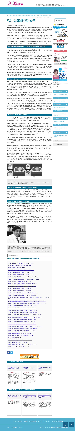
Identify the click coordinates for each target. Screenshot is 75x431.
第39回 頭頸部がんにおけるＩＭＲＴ (16, 267)
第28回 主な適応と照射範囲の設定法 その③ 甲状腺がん (21, 290)
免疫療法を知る (57, 132)
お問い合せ (20, 427)
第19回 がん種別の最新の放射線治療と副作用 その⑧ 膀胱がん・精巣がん (25, 314)
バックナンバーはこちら (60, 63)
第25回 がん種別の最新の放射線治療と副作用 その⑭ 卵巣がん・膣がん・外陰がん (27, 301)
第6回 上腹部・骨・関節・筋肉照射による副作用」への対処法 (22, 344)
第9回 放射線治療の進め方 (14, 337)
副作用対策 (32, 9)
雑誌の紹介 (12, 12)
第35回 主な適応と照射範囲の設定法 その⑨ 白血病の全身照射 (22, 276)
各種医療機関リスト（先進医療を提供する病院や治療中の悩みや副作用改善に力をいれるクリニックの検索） (61, 2)
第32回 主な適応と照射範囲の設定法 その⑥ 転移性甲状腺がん (22, 283)
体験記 (63, 9)
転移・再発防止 (53, 9)
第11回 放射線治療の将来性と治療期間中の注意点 (19, 333)
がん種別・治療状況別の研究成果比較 (44, 368)
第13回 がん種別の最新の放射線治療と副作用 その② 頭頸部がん (23, 328)
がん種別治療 (19, 421)
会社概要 (56, 140)
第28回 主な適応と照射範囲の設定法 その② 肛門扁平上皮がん (22, 292)
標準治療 (22, 9)
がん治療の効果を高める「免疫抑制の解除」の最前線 (14, 368)
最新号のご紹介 (60, 50)
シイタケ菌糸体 (57, 84)
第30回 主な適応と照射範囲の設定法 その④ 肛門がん (20, 288)
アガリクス (56, 82)
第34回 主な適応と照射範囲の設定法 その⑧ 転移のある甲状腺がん (23, 279)
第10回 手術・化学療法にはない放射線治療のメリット (20, 335)
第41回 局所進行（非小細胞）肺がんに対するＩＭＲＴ (20, 263)
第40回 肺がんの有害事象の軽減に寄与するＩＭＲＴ (20, 265)
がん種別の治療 (12, 9)
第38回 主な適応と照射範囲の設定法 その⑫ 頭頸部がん (21, 270)
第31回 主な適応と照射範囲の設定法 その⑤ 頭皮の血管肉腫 (22, 286)
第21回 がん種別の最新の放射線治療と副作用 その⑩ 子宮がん (22, 310)
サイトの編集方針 (58, 144)
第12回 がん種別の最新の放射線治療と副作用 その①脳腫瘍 (21, 330)
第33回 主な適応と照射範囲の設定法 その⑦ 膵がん (20, 281)
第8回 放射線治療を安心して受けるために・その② (20, 340)
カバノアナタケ (57, 86)
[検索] (60, 20)
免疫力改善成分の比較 (41, 2)
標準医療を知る (57, 98)
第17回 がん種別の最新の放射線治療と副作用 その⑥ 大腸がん (22, 319)
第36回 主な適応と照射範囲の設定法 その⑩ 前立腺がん (21, 274)
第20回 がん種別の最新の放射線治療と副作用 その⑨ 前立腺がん (23, 312)
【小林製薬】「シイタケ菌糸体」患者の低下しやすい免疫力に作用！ (29, 396)
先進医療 (22, 12)
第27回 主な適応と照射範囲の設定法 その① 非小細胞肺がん (22, 295)
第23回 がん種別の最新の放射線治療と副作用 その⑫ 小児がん (22, 305)
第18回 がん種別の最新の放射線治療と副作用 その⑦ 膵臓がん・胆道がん (25, 317)
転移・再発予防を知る (59, 110)
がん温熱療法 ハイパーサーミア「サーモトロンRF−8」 (29, 368)
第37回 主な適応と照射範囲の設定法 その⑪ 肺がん (20, 272)
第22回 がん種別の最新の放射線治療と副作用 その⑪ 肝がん (22, 308)
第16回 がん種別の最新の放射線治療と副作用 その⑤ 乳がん (22, 321)
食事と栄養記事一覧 (58, 118)
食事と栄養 (51, 2)
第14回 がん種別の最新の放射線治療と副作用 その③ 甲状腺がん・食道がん (25, 326)
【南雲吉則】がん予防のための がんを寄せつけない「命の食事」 (44, 396)
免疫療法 (32, 12)
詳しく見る (64, 60)
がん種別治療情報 (58, 91)
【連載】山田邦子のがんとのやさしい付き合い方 (14, 396)
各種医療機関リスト (63, 12)
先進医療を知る (57, 104)
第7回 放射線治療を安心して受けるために (18, 342)
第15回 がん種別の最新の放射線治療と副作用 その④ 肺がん (22, 324)
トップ (13, 421)
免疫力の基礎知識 (42, 12)
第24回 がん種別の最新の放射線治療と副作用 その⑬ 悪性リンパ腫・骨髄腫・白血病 (27, 303)
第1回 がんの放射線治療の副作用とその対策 (18, 346)
